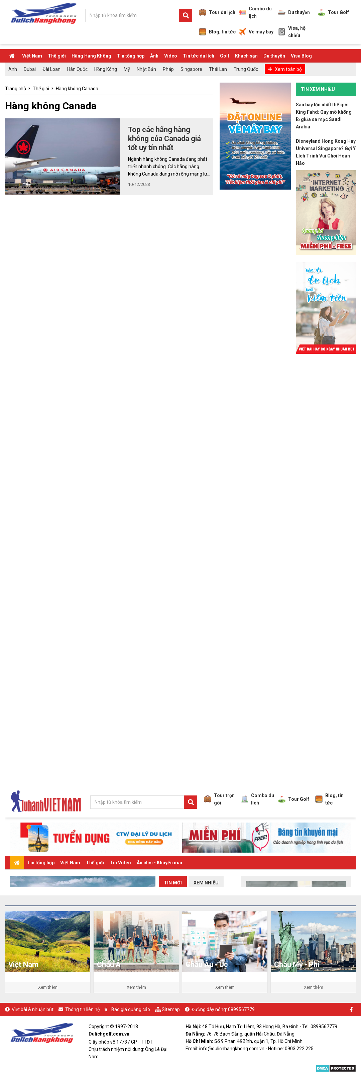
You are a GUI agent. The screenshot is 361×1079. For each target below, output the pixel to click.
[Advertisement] (326, 460)
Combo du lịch (255, 12)
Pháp (168, 69)
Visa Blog (301, 56)
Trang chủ (15, 88)
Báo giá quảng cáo (130, 1009)
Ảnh (154, 56)
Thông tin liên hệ (82, 1009)
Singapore (191, 69)
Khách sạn (246, 56)
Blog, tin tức (217, 31)
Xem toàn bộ (288, 69)
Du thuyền (294, 12)
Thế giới (57, 56)
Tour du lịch (217, 12)
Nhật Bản (146, 69)
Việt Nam (32, 56)
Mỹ (127, 69)
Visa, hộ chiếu (292, 31)
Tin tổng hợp (130, 56)
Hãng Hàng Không (91, 56)
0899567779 (241, 1009)
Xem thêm (47, 987)
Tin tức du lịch (198, 56)
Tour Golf (333, 12)
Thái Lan (218, 69)
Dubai (30, 69)
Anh (12, 69)
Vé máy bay (256, 31)
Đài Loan (51, 69)
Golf (224, 56)
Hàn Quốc (77, 69)
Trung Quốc (246, 69)
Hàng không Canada (77, 88)
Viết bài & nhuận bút (32, 1009)
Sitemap (171, 1009)
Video (170, 56)
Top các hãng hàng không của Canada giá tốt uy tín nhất (164, 138)
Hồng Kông (105, 69)
